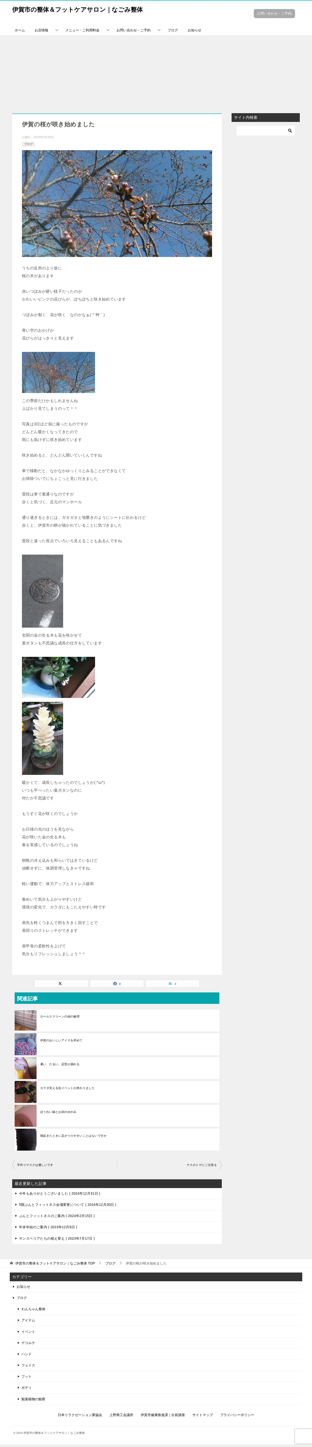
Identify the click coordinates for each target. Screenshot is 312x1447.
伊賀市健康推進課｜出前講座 (163, 1418)
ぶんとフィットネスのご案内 (57, 1218)
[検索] (265, 133)
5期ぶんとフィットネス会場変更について (67, 1207)
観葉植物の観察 (33, 1401)
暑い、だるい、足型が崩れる (59, 1067)
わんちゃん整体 (33, 1312)
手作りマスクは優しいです (35, 1167)
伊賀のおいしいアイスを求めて (61, 1043)
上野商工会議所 (121, 1418)
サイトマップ (202, 1418)
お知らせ (194, 33)
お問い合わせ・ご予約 (273, 16)
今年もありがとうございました (59, 1196)
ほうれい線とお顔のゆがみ (58, 1114)
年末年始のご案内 (48, 1230)
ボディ (26, 1390)
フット (26, 1379)
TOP (55, 1266)
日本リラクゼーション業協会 (80, 1418)
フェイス (28, 1368)
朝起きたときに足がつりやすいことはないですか (73, 1138)
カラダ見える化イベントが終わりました (67, 1090)
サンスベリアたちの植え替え (57, 1241)
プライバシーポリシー (237, 1418)
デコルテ (28, 1345)
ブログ (173, 33)
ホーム (20, 33)
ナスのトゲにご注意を (202, 1167)
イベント (28, 1334)
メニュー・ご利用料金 (82, 33)
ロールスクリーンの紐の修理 (59, 1019)
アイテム (28, 1323)
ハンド (26, 1357)
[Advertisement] (156, 74)
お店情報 (41, 33)
